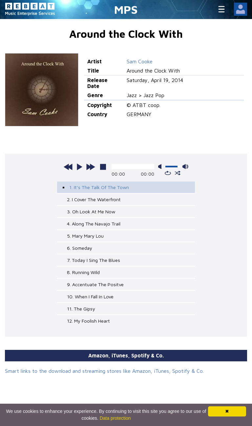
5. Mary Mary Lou (85, 236)
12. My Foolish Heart (88, 321)
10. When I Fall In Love (90, 296)
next (90, 166)
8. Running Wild (83, 272)
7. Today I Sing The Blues (93, 260)
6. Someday (79, 248)
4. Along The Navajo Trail (93, 223)
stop (103, 166)
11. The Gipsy (81, 308)
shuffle (178, 173)
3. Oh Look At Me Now (91, 211)
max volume (185, 166)
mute (161, 166)
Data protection (115, 418)
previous (68, 166)
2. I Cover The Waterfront (94, 199)
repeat (168, 173)
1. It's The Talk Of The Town (99, 187)
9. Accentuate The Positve (95, 284)
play (79, 166)
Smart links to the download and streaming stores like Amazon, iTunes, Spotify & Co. (104, 371)
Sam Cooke (140, 61)
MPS (126, 9)
